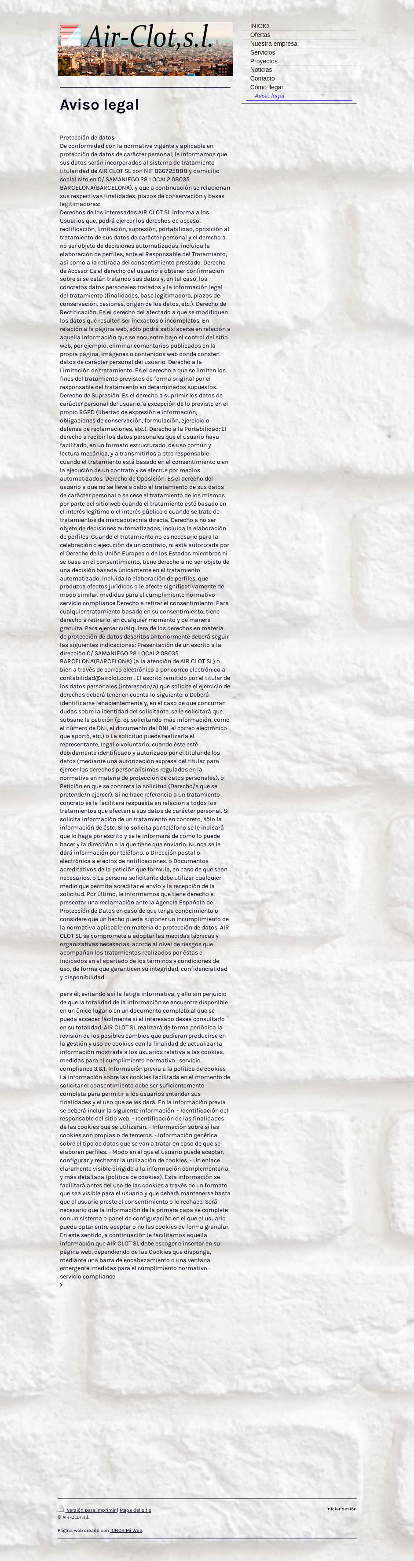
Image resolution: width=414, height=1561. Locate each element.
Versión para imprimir (87, 1510)
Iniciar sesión (341, 1509)
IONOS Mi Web (126, 1530)
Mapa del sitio (135, 1510)
